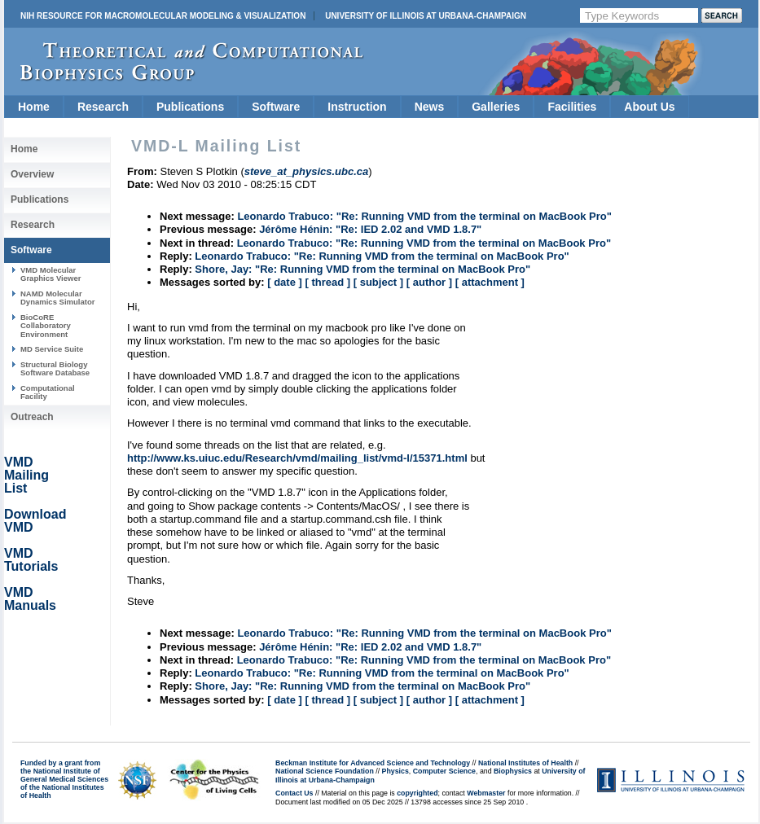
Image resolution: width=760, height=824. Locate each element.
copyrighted (417, 793)
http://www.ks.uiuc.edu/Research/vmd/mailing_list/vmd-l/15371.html (297, 458)
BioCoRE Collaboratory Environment (45, 326)
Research (103, 106)
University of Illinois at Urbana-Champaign (425, 15)
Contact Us (294, 793)
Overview (32, 174)
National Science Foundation (324, 771)
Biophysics (513, 771)
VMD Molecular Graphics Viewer (50, 274)
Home (34, 106)
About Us (649, 106)
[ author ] (429, 282)
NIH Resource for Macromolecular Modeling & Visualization (162, 15)
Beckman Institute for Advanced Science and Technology (372, 763)
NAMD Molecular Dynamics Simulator (57, 297)
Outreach (32, 417)
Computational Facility (47, 392)
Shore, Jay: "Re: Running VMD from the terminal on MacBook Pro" (362, 269)
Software (276, 106)
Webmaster (486, 793)
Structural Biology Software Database (55, 368)
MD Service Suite (51, 348)
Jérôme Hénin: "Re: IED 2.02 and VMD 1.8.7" (370, 229)
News (430, 106)
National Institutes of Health (525, 763)
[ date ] (284, 282)
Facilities (571, 106)
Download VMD (35, 520)
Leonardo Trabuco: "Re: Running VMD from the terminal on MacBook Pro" (424, 216)
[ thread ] (327, 282)
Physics (395, 771)
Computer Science (444, 771)
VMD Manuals (30, 598)
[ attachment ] (490, 282)
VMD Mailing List (26, 475)
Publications (190, 106)
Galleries (496, 106)
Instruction (356, 106)
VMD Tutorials (31, 559)
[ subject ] (378, 282)
